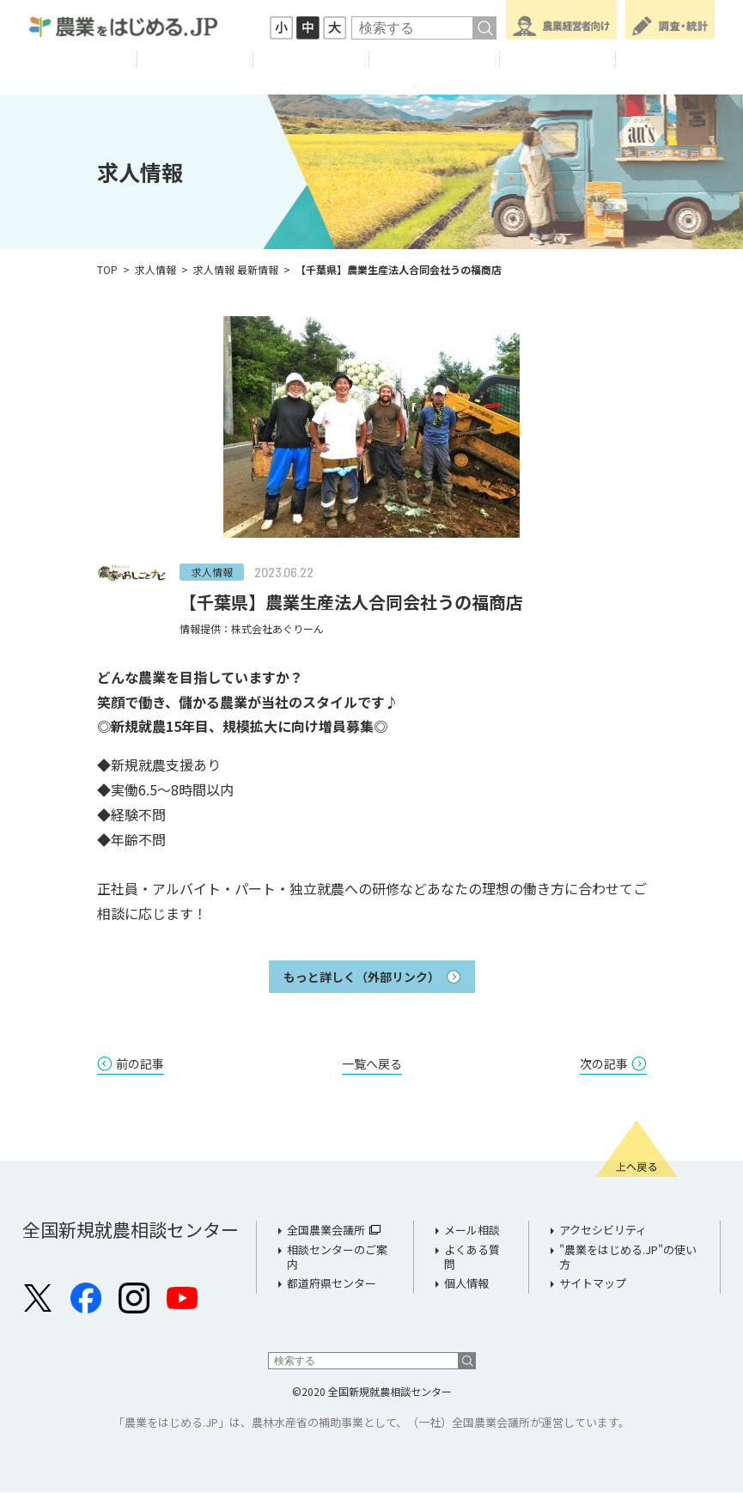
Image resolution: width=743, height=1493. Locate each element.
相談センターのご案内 (337, 1257)
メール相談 (472, 1230)
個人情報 (466, 1284)
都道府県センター (331, 1284)
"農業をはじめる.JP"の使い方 (628, 1257)
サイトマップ (592, 1284)
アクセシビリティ (603, 1230)
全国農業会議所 (326, 1230)
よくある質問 (472, 1257)
